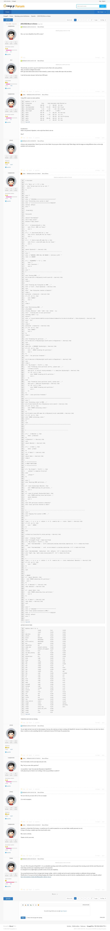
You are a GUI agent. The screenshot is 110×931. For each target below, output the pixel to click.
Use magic (97, 57)
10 (6, 42)
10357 (11, 164)
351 (15, 42)
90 (11, 874)
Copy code (27, 122)
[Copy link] (40, 24)
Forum (7, 12)
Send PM (8, 54)
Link (31, 905)
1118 (11, 156)
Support (30, 91)
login (100, 1)
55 (11, 42)
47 (11, 76)
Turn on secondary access (106, 1)
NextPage (102, 20)
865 (15, 874)
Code (36, 905)
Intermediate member (9, 46)
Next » (55, 894)
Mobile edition (75, 926)
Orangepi (14, 1)
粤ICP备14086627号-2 (100, 926)
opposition (37, 91)
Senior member (8, 878)
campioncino (11, 26)
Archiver (69, 926)
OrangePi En (90, 926)
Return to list (69, 20)
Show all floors (41, 27)
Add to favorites (7, 1)
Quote (33, 905)
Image (28, 905)
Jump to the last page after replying (34, 917)
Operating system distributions (22, 16)
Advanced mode (85, 904)
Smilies (38, 905)
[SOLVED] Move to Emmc (44, 16)
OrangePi (5, 16)
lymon (11, 858)
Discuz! (11, 926)
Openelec (33, 16)
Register (103, 1)
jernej (11, 140)
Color (25, 905)
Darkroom (83, 926)
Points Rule (102, 917)
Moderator (7, 160)
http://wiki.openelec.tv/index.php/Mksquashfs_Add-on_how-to (36, 877)
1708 (16, 76)
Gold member (8, 80)
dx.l (11, 60)
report (103, 57)
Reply (24, 57)
